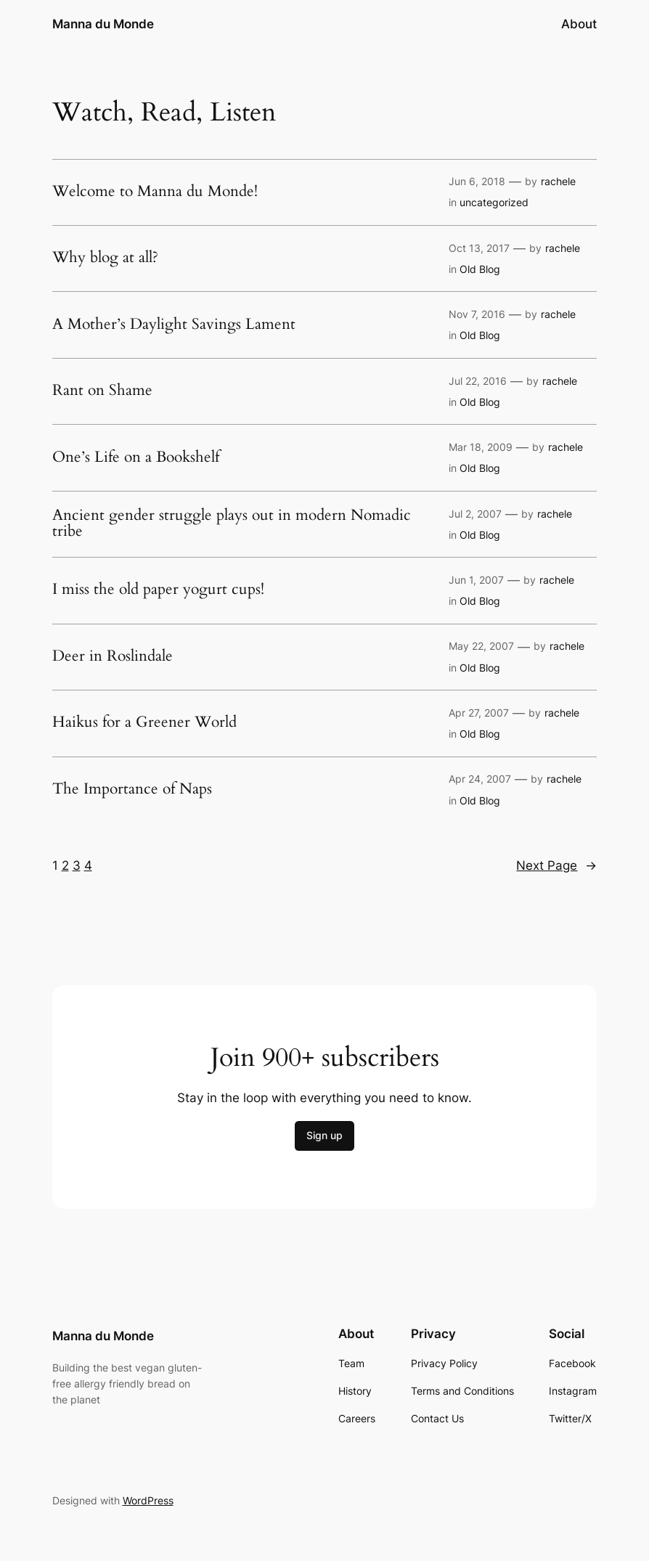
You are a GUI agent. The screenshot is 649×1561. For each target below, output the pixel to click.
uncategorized (494, 202)
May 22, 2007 (481, 646)
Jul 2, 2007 (475, 514)
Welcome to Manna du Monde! (155, 192)
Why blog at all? (105, 258)
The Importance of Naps (132, 789)
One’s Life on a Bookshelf (135, 457)
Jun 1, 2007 (476, 580)
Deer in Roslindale (112, 656)
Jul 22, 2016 (478, 381)
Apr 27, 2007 (479, 712)
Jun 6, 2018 (477, 181)
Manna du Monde (103, 23)
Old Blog (480, 269)
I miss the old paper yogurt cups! (158, 590)
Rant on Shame (102, 391)
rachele (558, 181)
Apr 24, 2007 (480, 779)
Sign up (324, 1135)
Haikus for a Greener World (144, 722)
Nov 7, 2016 (477, 314)
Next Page (556, 865)
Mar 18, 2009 (481, 447)
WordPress (148, 1500)
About (579, 24)
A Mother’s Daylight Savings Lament (173, 325)
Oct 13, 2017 (479, 248)
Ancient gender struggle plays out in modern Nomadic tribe (231, 524)
